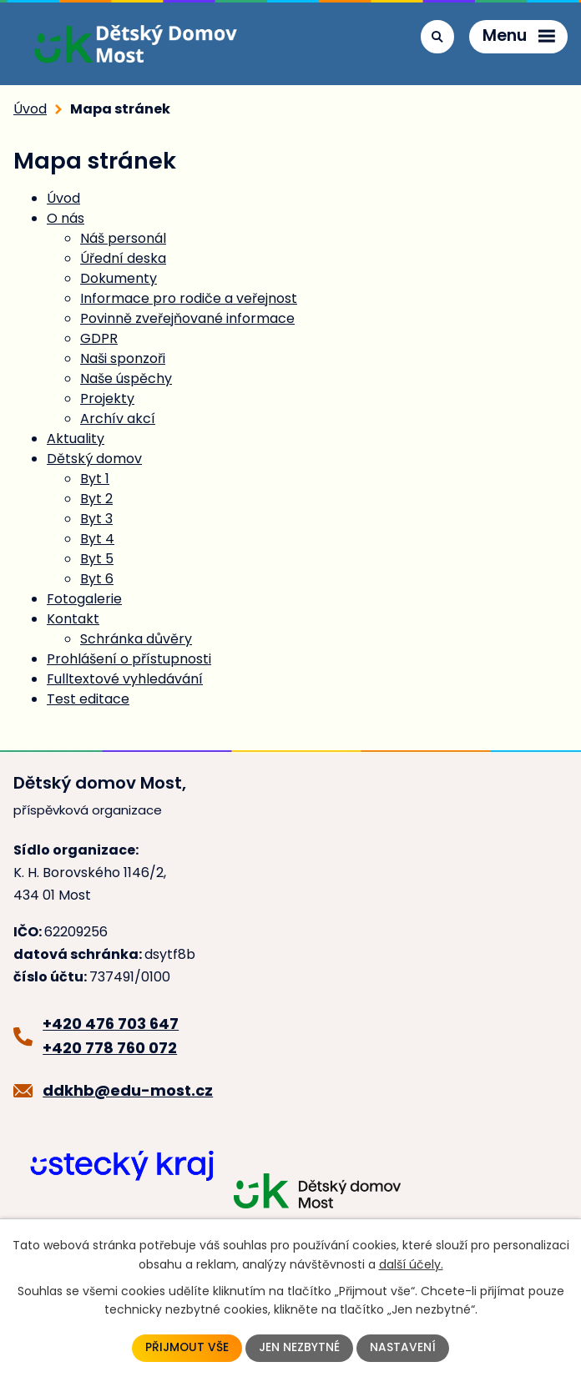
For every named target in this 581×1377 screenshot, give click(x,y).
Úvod (30, 109)
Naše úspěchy (126, 378)
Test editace (88, 699)
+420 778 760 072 (110, 1047)
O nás (65, 218)
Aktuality (75, 438)
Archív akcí (117, 418)
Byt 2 (96, 498)
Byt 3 (96, 518)
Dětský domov (94, 458)
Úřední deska (123, 258)
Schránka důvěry (136, 638)
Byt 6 (97, 578)
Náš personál (123, 238)
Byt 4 (97, 538)
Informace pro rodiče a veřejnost (188, 298)
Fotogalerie (84, 598)
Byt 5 (97, 558)
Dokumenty (118, 278)
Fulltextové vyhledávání (125, 678)
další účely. (411, 1263)
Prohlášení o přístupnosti (129, 658)
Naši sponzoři (122, 358)
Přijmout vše (187, 1347)
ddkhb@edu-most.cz (128, 1090)
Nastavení (404, 1347)
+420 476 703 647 (111, 1023)
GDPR (99, 338)
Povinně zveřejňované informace (187, 318)
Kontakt (73, 618)
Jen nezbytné (300, 1347)
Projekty (107, 398)
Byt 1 (94, 478)
